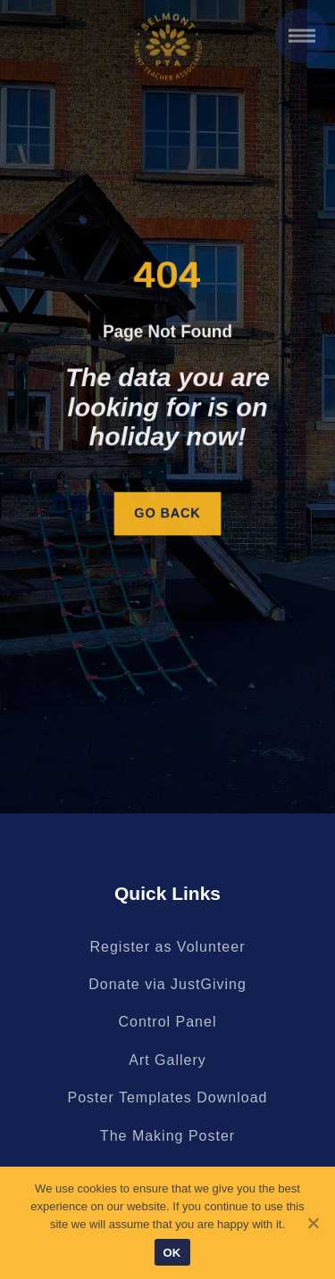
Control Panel (168, 1021)
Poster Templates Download (168, 1097)
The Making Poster (167, 1135)
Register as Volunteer (168, 946)
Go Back (167, 514)
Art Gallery (167, 1060)
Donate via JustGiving (167, 984)
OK (172, 1252)
